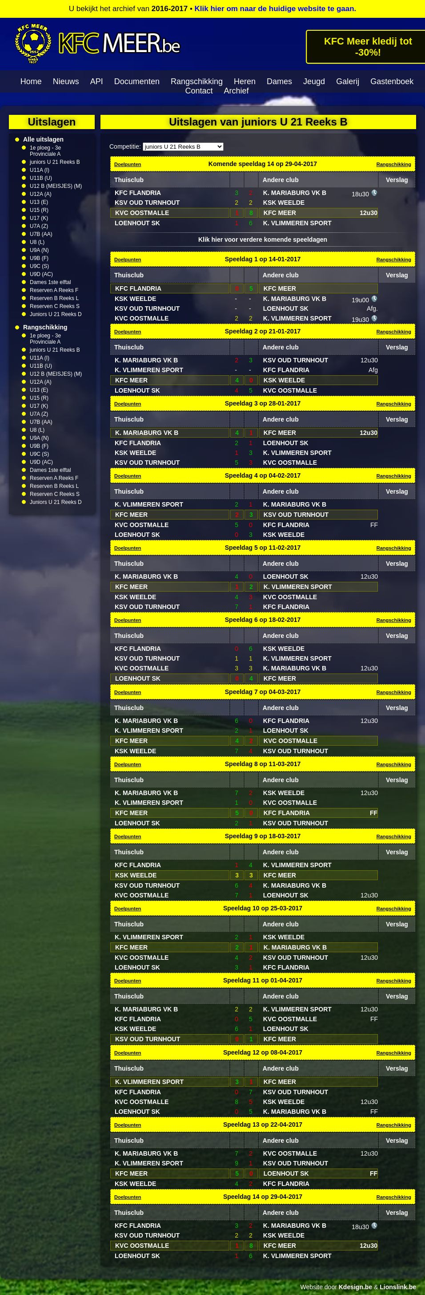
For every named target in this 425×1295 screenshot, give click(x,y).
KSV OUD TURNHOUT (147, 202)
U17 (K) (39, 218)
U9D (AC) (41, 274)
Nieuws (66, 81)
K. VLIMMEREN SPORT (297, 223)
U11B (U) (41, 178)
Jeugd (314, 81)
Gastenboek (391, 81)
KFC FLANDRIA (138, 192)
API (96, 81)
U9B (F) (39, 258)
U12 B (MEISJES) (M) (56, 186)
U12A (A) (41, 194)
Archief (236, 90)
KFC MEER (280, 212)
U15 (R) (39, 210)
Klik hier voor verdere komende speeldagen (262, 239)
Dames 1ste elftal (50, 282)
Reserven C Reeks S (55, 306)
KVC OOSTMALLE (142, 212)
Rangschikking (197, 81)
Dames (279, 81)
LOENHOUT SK (137, 223)
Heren (245, 81)
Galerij (347, 81)
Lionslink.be (398, 1287)
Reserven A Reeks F (54, 290)
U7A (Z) (39, 226)
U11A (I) (39, 170)
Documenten (137, 81)
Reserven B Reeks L (54, 298)
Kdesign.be (355, 1287)
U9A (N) (39, 250)
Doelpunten (127, 164)
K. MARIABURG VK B (294, 192)
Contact (198, 90)
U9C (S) (39, 266)
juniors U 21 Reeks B (55, 162)
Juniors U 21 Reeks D (56, 314)
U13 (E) (39, 202)
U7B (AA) (41, 234)
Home (31, 81)
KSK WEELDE (284, 202)
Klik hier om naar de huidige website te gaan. (276, 8)
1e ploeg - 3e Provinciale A (45, 151)
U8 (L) (37, 242)
